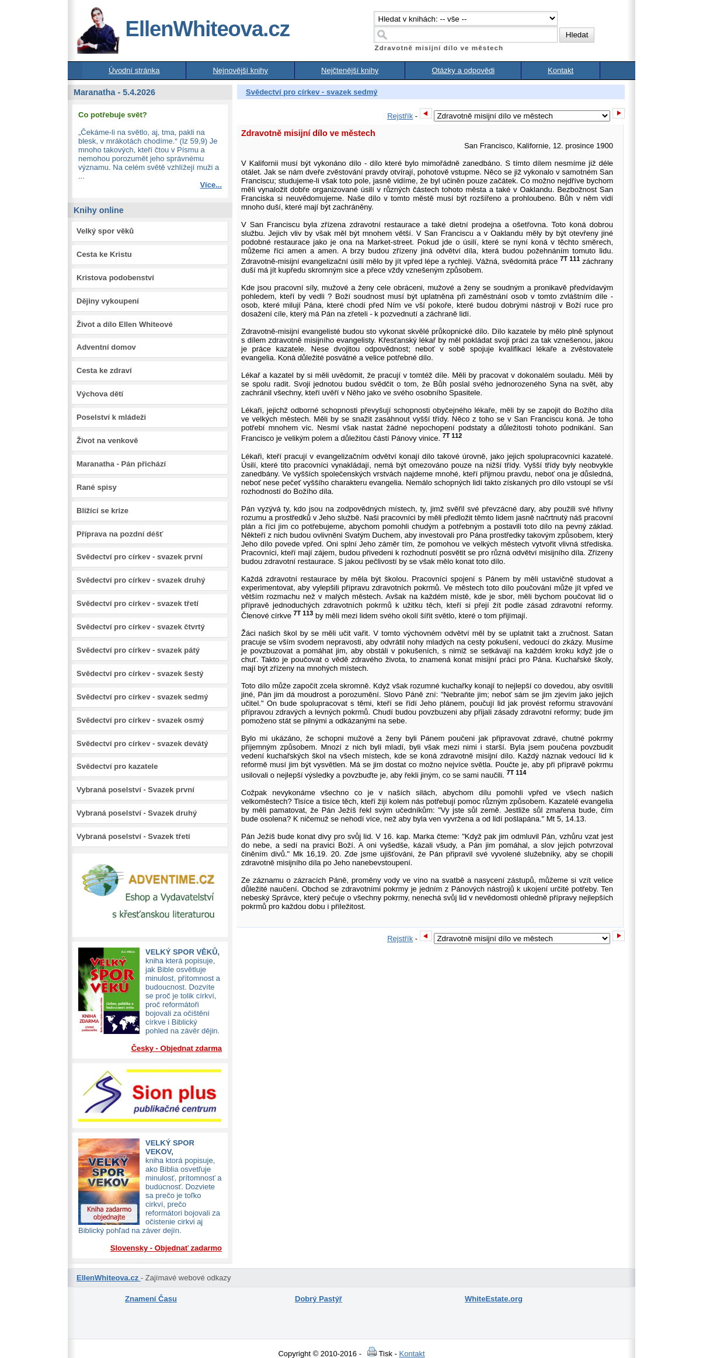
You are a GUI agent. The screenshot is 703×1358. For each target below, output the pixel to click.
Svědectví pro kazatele (117, 766)
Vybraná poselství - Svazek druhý (136, 813)
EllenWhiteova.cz (183, 29)
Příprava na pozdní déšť (119, 534)
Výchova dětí (99, 393)
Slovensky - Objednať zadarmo (166, 1248)
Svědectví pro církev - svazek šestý (140, 673)
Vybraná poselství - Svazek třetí (133, 836)
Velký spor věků (105, 231)
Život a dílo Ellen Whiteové (124, 324)
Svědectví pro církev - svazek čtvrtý (140, 626)
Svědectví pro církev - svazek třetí (137, 603)
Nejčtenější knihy (349, 70)
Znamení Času (151, 1298)
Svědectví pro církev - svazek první (139, 556)
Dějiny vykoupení (107, 301)
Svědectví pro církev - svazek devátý (142, 743)
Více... (211, 184)
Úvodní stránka (134, 70)
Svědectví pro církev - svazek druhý (140, 580)
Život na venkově (107, 440)
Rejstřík (400, 116)
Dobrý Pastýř (318, 1298)
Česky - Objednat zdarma (176, 1048)
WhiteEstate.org (494, 1298)
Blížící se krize (102, 510)
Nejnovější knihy (240, 70)
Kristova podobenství (115, 277)
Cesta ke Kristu (104, 254)
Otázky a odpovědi (463, 70)
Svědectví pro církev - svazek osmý (140, 720)
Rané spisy (96, 487)
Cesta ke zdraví (104, 370)
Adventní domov (106, 347)
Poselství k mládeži (111, 417)
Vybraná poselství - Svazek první (135, 789)
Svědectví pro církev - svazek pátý (138, 650)
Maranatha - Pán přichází (121, 463)
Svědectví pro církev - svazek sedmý (142, 696)
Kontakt (560, 70)
